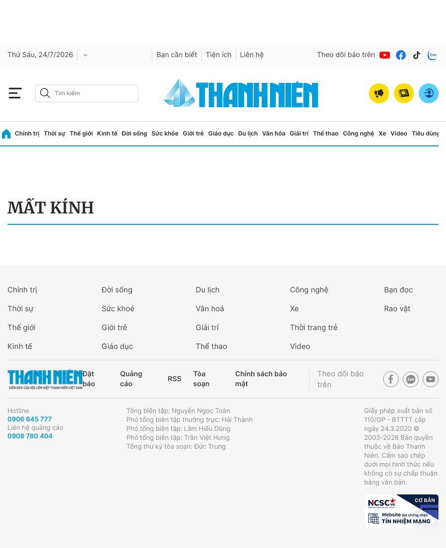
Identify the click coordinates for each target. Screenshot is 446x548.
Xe (382, 133)
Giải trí (299, 133)
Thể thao (326, 133)
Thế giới (81, 133)
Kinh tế (107, 133)
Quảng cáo (131, 379)
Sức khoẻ (118, 308)
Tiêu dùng (426, 133)
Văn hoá (210, 308)
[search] (86, 93)
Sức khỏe (164, 133)
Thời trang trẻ (313, 327)
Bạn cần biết (176, 55)
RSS (174, 379)
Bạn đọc (398, 289)
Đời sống (134, 133)
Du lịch (248, 133)
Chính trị (27, 133)
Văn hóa (273, 133)
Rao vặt (397, 308)
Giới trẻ (193, 133)
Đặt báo (88, 379)
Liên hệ (252, 55)
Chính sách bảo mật (261, 379)
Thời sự (54, 133)
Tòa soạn (201, 379)
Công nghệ (358, 133)
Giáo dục (221, 133)
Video (398, 133)
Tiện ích (219, 55)
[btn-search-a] (45, 93)
